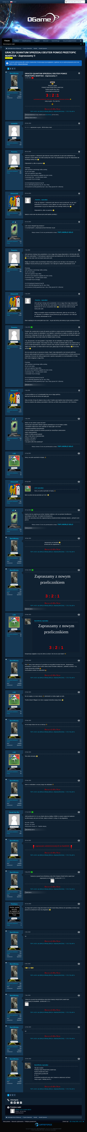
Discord (45, 41)
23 (78, 840)
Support (37, 41)
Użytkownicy (26, 41)
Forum (7, 41)
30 (78, 1058)
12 (78, 481)
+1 (31, 327)
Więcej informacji (23, 64)
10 (78, 418)
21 (78, 780)
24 (78, 872)
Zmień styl (65, 1121)
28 (78, 995)
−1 (32, 77)
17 (78, 660)
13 (78, 510)
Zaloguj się (6, 2)
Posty (8, 94)
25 (78, 903)
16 (78, 614)
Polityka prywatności (30, 1121)
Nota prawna (6, 1121)
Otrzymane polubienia (12, 92)
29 (78, 1027)
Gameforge (55, 41)
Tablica (16, 41)
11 (78, 453)
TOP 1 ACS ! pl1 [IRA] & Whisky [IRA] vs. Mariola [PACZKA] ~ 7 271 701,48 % (52, 111)
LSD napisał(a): (39, 488)
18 (78, 692)
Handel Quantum (19, 1113)
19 (78, 720)
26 (78, 932)
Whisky (17, 1111)
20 (78, 752)
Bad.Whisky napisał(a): (41, 620)
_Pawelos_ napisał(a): (41, 199)
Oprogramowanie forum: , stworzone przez (43, 1128)
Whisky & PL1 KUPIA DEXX (23, 1109)
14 (78, 538)
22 (78, 812)
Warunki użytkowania (17, 1121)
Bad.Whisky (48, 114)
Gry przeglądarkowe (69, 41)
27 (78, 963)
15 (78, 570)
